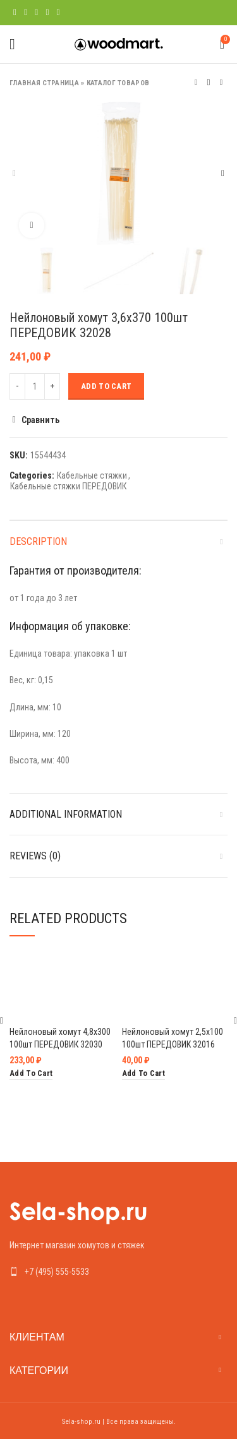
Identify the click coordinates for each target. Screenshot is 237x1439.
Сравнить (40, 419)
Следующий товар (221, 82)
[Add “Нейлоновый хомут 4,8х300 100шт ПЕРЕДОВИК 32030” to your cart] (30, 1074)
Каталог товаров (118, 83)
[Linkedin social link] (47, 12)
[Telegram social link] (58, 12)
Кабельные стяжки (92, 475)
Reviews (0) (35, 856)
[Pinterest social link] (36, 12)
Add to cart (106, 386)
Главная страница (44, 83)
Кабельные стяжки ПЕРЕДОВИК (68, 486)
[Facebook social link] (14, 12)
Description (38, 541)
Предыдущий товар (196, 82)
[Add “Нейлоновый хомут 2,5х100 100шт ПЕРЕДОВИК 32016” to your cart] (143, 1074)
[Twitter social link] (25, 12)
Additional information (65, 814)
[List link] (118, 1272)
